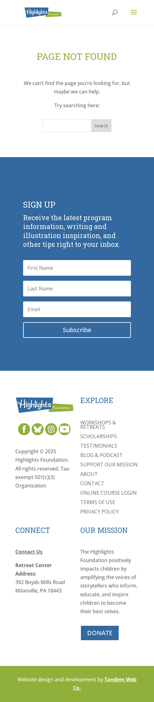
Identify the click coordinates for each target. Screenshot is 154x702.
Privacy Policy (99, 512)
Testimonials (98, 446)
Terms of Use (97, 503)
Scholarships (98, 437)
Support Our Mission (109, 465)
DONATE (99, 633)
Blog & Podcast (101, 456)
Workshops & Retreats (98, 425)
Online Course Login (108, 493)
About (89, 474)
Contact (92, 484)
